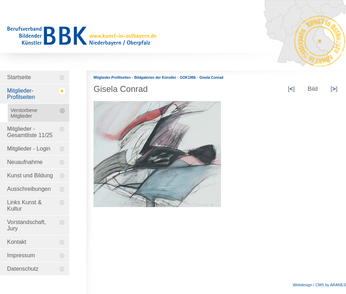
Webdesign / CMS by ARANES (319, 285)
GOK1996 (188, 78)
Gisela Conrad (211, 78)
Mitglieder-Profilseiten (113, 78)
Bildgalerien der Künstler (155, 78)
